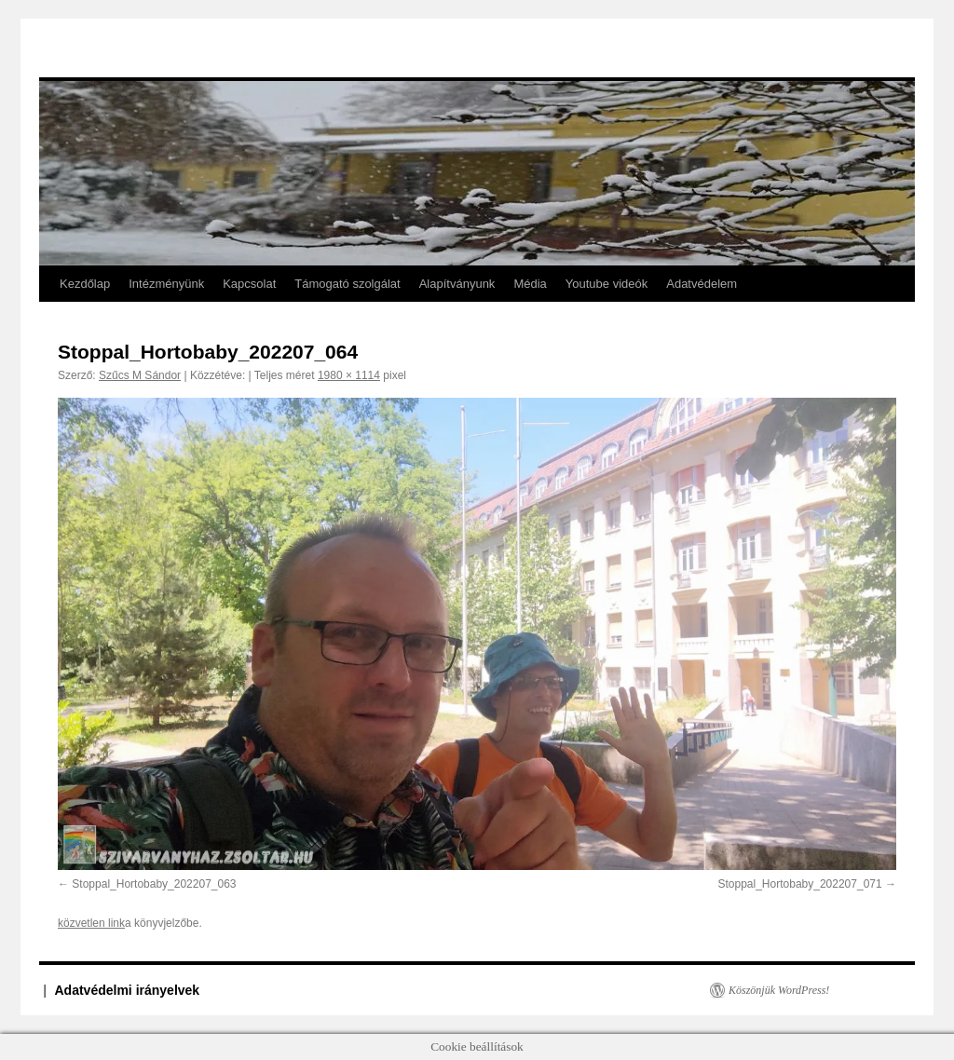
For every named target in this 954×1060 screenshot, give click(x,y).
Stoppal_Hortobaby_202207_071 (800, 883)
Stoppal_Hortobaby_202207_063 (154, 883)
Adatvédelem (701, 284)
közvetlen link (91, 923)
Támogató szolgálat (347, 284)
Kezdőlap (85, 284)
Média (529, 284)
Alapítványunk (457, 284)
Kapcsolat (249, 284)
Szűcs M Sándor (140, 375)
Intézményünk (166, 284)
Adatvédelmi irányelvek (127, 990)
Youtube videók (606, 284)
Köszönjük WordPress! (779, 990)
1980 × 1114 (349, 375)
